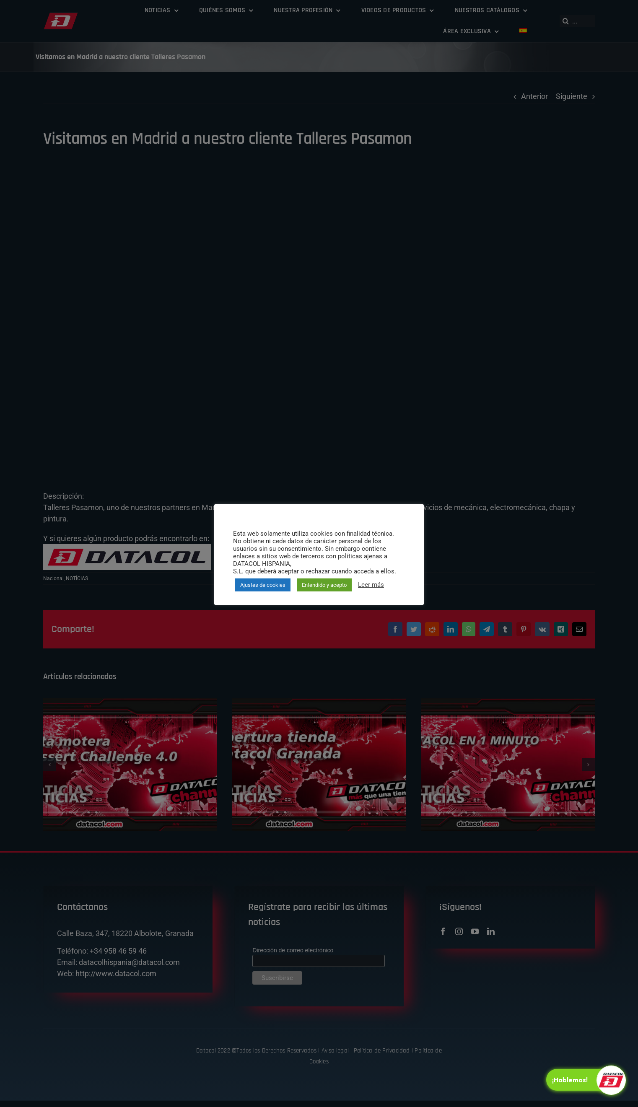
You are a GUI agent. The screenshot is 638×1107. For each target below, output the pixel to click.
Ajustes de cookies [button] (262, 585)
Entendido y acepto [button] (324, 585)
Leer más (371, 584)
